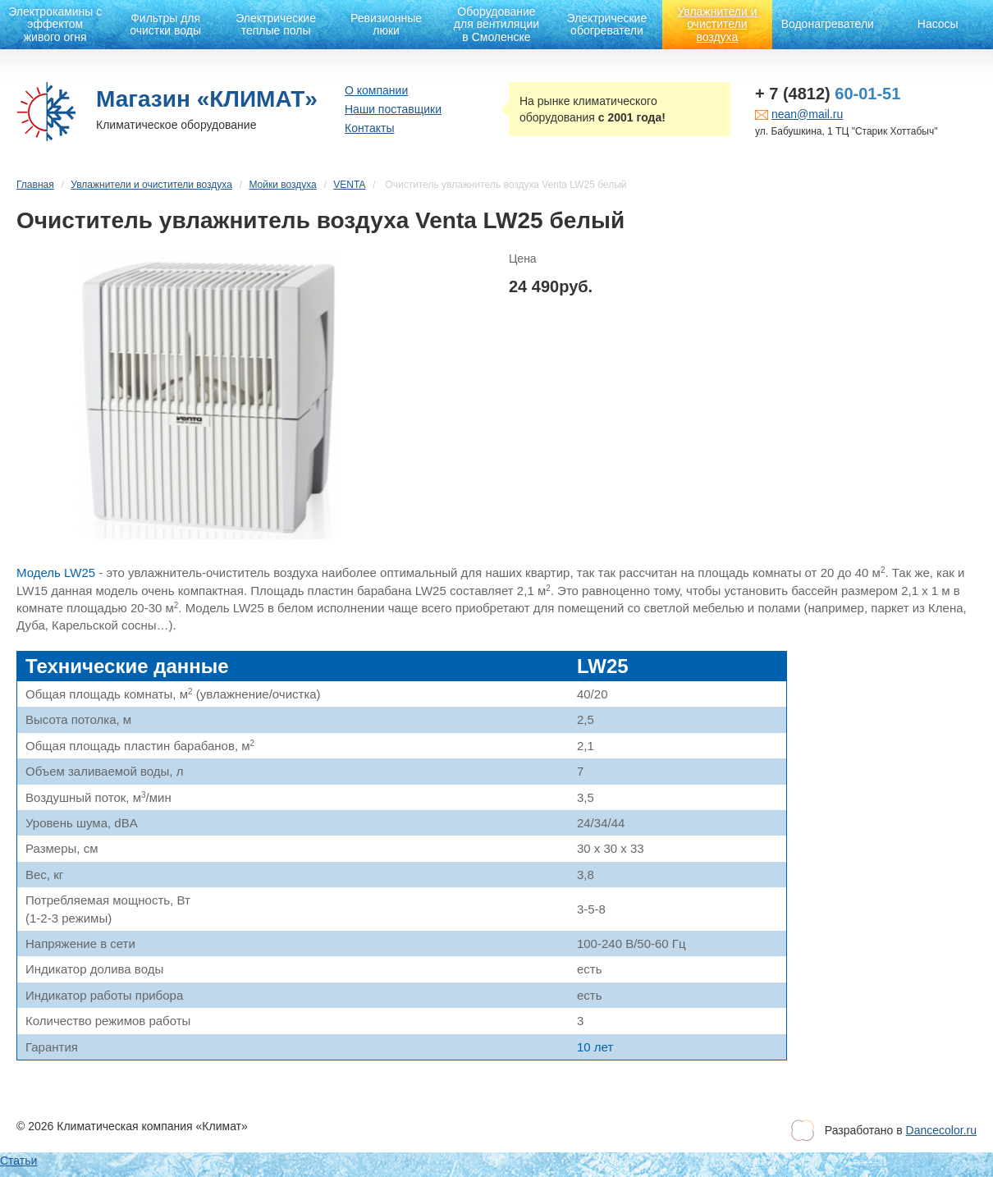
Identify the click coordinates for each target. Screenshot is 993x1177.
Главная (35, 184)
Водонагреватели (827, 23)
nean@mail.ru (807, 114)
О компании (376, 90)
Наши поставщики (393, 109)
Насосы (938, 23)
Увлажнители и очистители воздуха (717, 24)
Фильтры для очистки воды (165, 24)
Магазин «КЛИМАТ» (207, 99)
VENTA (349, 184)
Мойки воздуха (282, 184)
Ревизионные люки (386, 24)
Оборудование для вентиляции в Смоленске (496, 24)
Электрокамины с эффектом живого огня (55, 24)
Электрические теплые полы (276, 24)
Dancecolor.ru (941, 1130)
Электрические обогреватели (607, 24)
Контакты (369, 128)
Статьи (18, 1160)
